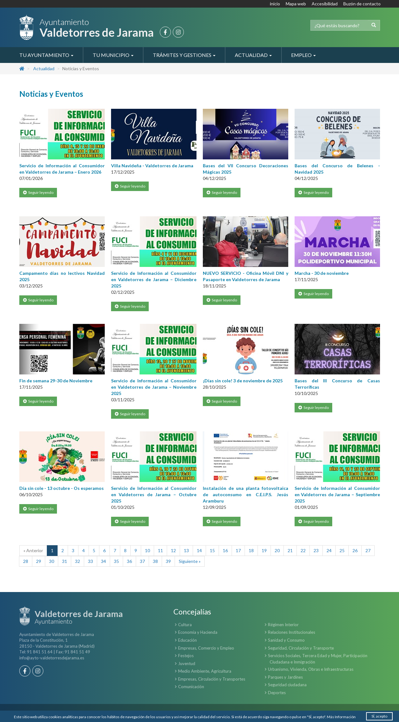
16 (225, 550)
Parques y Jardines (285, 677)
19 (264, 550)
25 (342, 550)
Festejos (186, 655)
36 (129, 561)
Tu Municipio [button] (113, 55)
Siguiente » (190, 561)
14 (199, 550)
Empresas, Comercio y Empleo (206, 648)
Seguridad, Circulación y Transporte (301, 648)
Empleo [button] (303, 55)
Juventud (186, 663)
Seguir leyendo (38, 192)
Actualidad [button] (253, 55)
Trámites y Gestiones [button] (184, 55)
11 (160, 550)
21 (290, 550)
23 (316, 550)
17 (238, 550)
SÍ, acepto (379, 716)
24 (329, 550)
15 (212, 550)
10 (147, 550)
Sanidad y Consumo (286, 640)
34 (103, 561)
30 (51, 561)
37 (142, 561)
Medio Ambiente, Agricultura (204, 671)
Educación (187, 640)
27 (368, 550)
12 (173, 550)
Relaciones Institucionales (291, 632)
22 (303, 550)
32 (77, 561)
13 (186, 550)
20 (277, 550)
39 (168, 561)
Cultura (185, 624)
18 (251, 550)
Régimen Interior (283, 624)
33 (90, 561)
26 (355, 550)
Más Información (341, 716)
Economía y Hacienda (197, 632)
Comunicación (191, 686)
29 (38, 561)
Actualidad (43, 68)
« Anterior (33, 550)
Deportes (277, 692)
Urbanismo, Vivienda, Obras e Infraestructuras (310, 669)
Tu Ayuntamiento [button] (46, 55)
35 (116, 561)
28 (25, 561)
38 (155, 561)
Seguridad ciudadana (287, 684)
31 (64, 561)
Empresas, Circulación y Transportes (211, 679)
